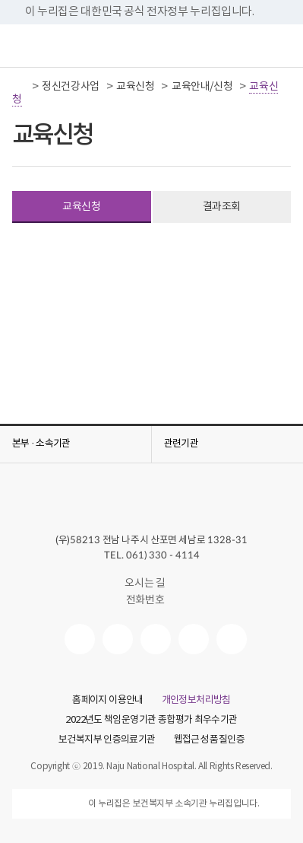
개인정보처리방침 (196, 700)
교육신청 (135, 87)
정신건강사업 (70, 87)
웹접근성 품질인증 (209, 740)
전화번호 (151, 600)
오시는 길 (151, 583)
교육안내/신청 (202, 87)
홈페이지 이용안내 (107, 700)
